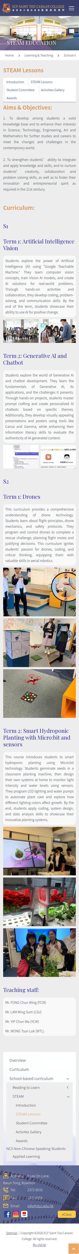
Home (9, 55)
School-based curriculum (31, 1078)
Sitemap (11, 1233)
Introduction (15, 82)
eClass (67, 1214)
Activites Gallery (29, 1131)
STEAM (18, 1096)
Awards (12, 98)
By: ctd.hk (39, 1245)
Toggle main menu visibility (72, 7)
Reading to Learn (26, 1087)
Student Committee (21, 90)
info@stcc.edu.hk (40, 1205)
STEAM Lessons (41, 82)
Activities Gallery (52, 90)
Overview (17, 1060)
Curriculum (19, 1069)
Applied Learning (26, 1156)
